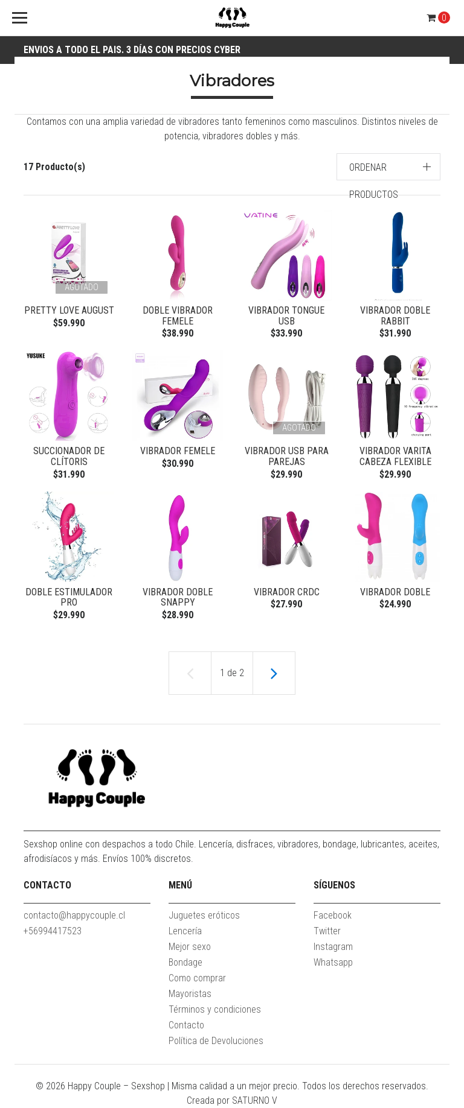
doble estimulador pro (68, 597)
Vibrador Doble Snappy (178, 597)
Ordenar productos (373, 181)
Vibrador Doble (395, 592)
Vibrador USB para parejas (287, 456)
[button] (389, 166)
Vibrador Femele (177, 451)
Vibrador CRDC (287, 592)
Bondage (185, 962)
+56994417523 (53, 931)
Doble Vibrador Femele (178, 316)
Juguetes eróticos (204, 915)
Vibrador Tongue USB (286, 316)
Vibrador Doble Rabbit (395, 316)
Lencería (185, 931)
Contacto (186, 1025)
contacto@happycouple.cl (74, 915)
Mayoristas (190, 993)
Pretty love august (69, 310)
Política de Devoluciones (216, 1040)
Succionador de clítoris (69, 456)
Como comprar (197, 978)
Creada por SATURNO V (232, 1100)
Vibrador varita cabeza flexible (395, 456)
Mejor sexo (190, 946)
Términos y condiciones (215, 1009)
